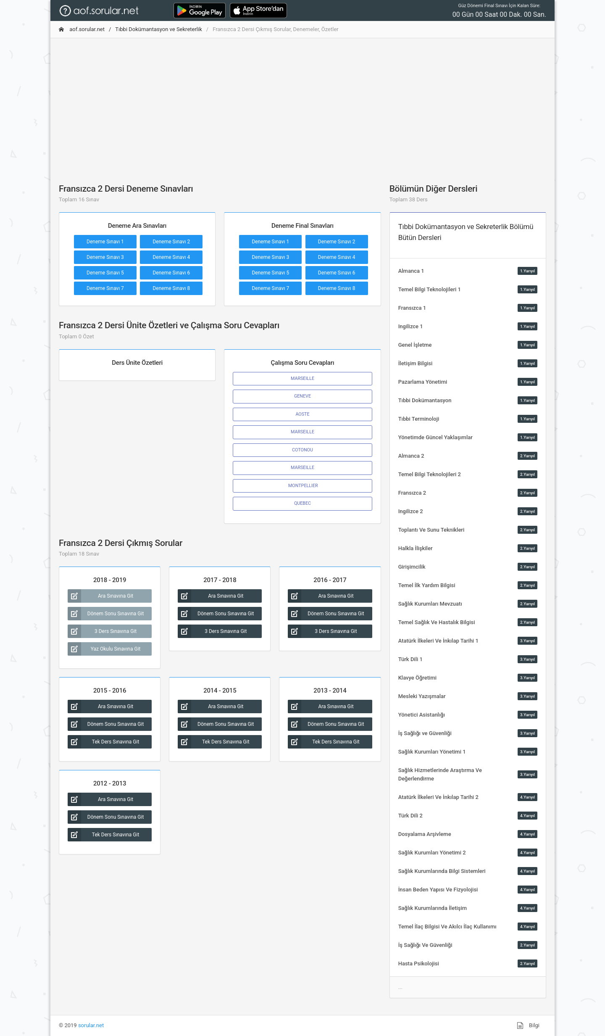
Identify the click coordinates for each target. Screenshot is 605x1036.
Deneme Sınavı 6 (171, 273)
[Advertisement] (302, 104)
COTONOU (302, 450)
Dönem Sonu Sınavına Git (106, 613)
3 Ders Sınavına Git (102, 631)
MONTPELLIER (302, 485)
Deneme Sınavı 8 (171, 288)
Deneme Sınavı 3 (105, 257)
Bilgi (528, 1025)
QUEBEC (302, 503)
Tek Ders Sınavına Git (103, 742)
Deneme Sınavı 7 (105, 288)
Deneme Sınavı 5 (105, 273)
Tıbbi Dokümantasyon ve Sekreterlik (158, 29)
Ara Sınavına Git (100, 596)
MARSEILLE (302, 378)
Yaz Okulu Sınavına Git (104, 649)
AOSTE (302, 414)
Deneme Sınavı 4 (171, 257)
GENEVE (302, 396)
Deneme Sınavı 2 (171, 242)
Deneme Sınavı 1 (105, 242)
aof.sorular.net (82, 29)
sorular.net (91, 1025)
